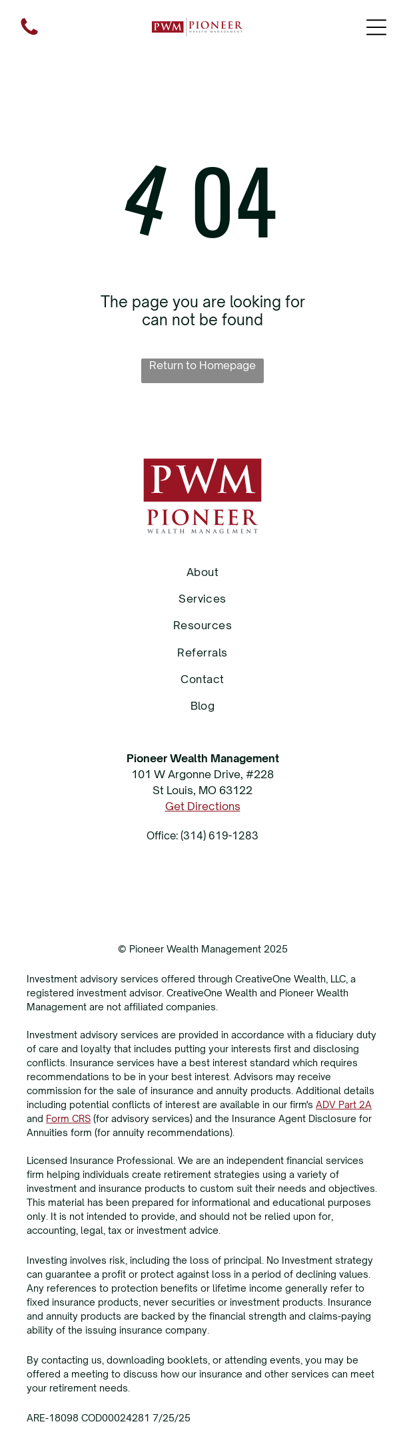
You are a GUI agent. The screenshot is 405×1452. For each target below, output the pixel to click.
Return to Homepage (202, 365)
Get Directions (202, 806)
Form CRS (68, 1118)
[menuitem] (202, 571)
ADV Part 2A (344, 1104)
